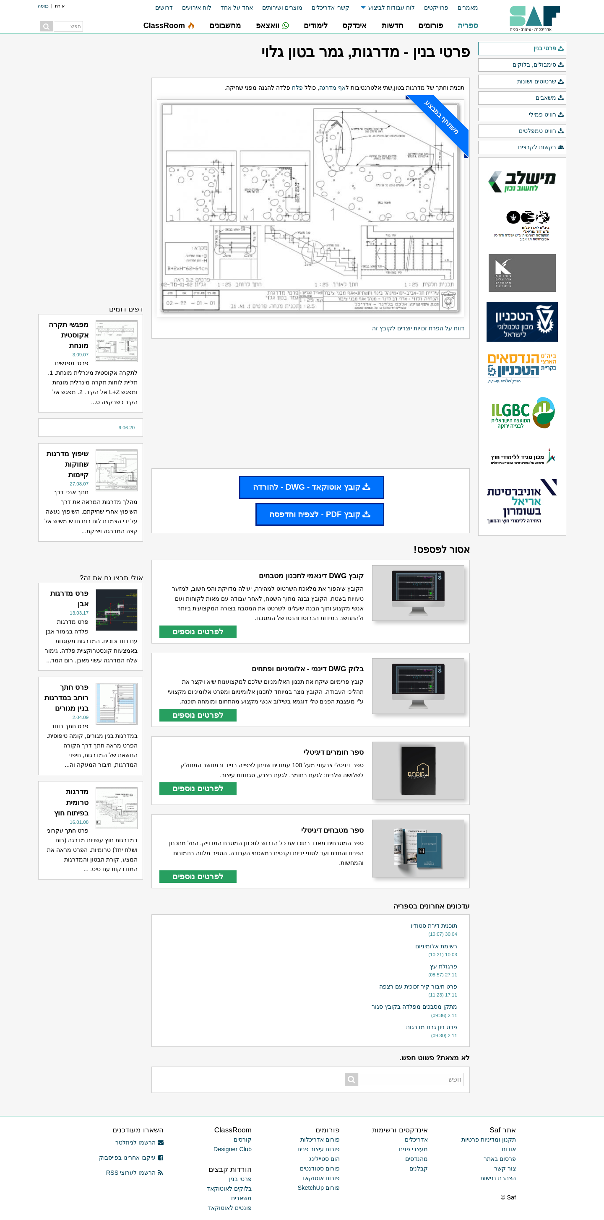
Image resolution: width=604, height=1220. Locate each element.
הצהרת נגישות (498, 1178)
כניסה (43, 5)
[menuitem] (463, 8)
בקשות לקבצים (541, 147)
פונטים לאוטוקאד (230, 1207)
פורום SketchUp (319, 1187)
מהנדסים (416, 1158)
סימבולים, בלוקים (538, 65)
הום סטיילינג (324, 1158)
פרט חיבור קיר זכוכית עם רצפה (418, 986)
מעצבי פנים (413, 1149)
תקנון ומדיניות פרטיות (488, 1139)
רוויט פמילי (546, 114)
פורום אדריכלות (320, 1139)
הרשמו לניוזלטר (139, 1142)
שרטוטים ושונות (540, 81)
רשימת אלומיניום (436, 946)
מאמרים (468, 7)
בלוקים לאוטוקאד (229, 1188)
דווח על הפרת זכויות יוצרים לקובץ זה (418, 328)
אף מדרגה (332, 87)
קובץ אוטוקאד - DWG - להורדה (311, 487)
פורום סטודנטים (320, 1168)
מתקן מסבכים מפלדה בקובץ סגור (414, 1006)
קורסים (243, 1139)
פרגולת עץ (443, 966)
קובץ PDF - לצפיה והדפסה (319, 514)
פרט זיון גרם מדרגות (431, 1027)
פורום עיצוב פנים (318, 1149)
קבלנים (418, 1168)
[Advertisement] (310, 403)
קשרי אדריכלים (330, 7)
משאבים (550, 98)
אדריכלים (416, 1139)
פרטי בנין (549, 48)
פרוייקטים (436, 7)
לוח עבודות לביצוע (391, 7)
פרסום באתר (500, 1158)
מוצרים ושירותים (282, 7)
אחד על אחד (237, 7)
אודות (509, 1149)
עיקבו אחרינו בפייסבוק (131, 1157)
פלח (297, 87)
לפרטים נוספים (198, 631)
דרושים (164, 7)
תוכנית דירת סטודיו (434, 925)
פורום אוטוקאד (321, 1178)
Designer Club (232, 1149)
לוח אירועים (196, 7)
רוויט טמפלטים (541, 131)
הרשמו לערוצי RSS (135, 1172)
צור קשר (505, 1168)
